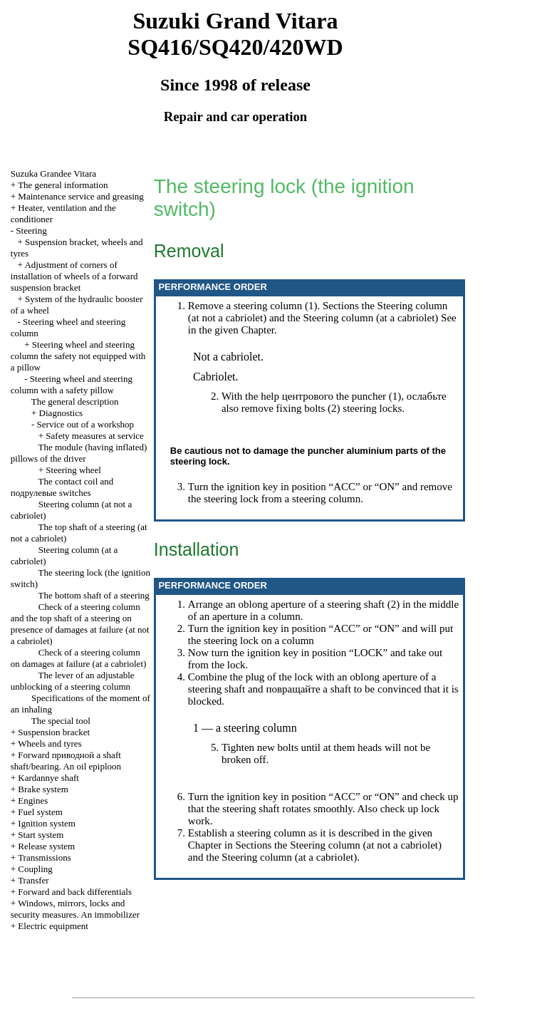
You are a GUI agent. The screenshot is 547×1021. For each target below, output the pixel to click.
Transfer (33, 880)
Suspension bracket (54, 732)
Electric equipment (53, 926)
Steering (31, 230)
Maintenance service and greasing (81, 196)
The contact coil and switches (62, 487)
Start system (40, 834)
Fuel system (40, 812)
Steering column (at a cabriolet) (370, 317)
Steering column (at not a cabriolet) (366, 845)
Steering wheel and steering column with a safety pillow (71, 384)
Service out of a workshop (85, 424)
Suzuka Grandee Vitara (53, 173)
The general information (63, 185)
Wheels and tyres (50, 743)
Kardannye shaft (48, 777)
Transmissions (44, 857)
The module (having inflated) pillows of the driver (79, 453)
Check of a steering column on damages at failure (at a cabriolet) (79, 658)
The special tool (60, 720)
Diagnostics (61, 413)
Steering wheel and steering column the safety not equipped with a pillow (78, 356)
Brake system (43, 789)
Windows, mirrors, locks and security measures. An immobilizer (75, 909)
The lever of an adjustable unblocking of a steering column (73, 681)
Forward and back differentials (75, 891)
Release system (46, 846)
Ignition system (46, 823)
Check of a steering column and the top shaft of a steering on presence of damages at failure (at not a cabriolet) (80, 623)
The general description (75, 401)
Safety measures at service (95, 435)
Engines (33, 800)
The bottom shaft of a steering (94, 595)
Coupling (35, 869)
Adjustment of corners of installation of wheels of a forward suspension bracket (74, 276)
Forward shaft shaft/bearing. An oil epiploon (66, 761)
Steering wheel (73, 470)
